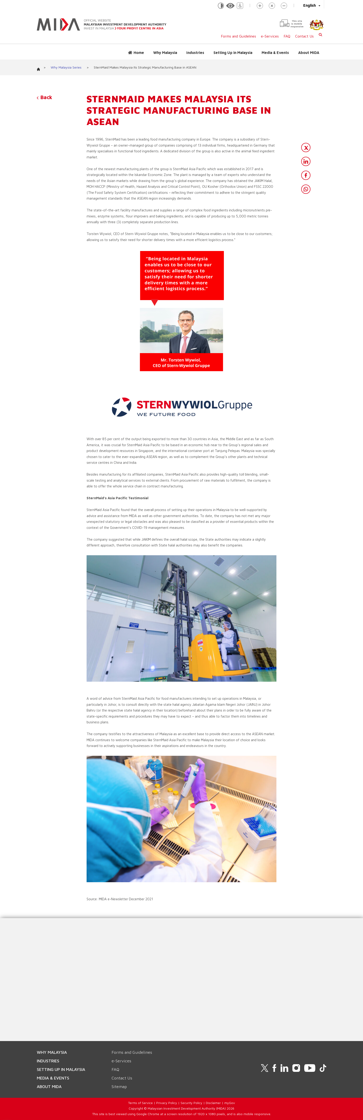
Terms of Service (140, 1103)
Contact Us (304, 36)
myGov (229, 1103)
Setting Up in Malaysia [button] (232, 52)
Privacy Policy (166, 1103)
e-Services (270, 36)
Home (139, 52)
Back (44, 97)
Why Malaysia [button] (165, 52)
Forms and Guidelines (238, 36)
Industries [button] (195, 52)
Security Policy (191, 1103)
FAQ (287, 36)
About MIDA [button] (308, 52)
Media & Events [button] (275, 52)
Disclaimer (213, 1103)
